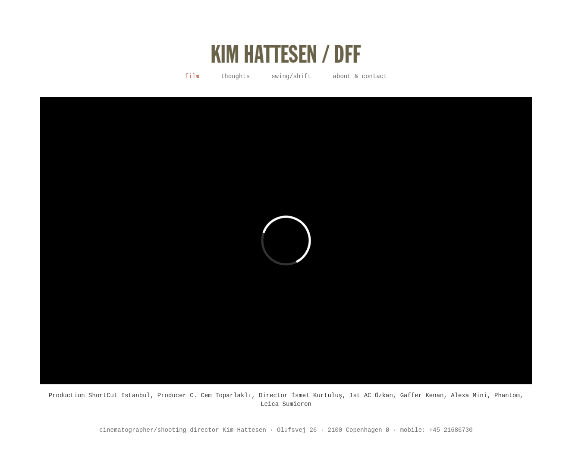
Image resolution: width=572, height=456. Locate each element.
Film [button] (192, 76)
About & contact (360, 76)
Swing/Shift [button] (291, 76)
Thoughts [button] (235, 76)
